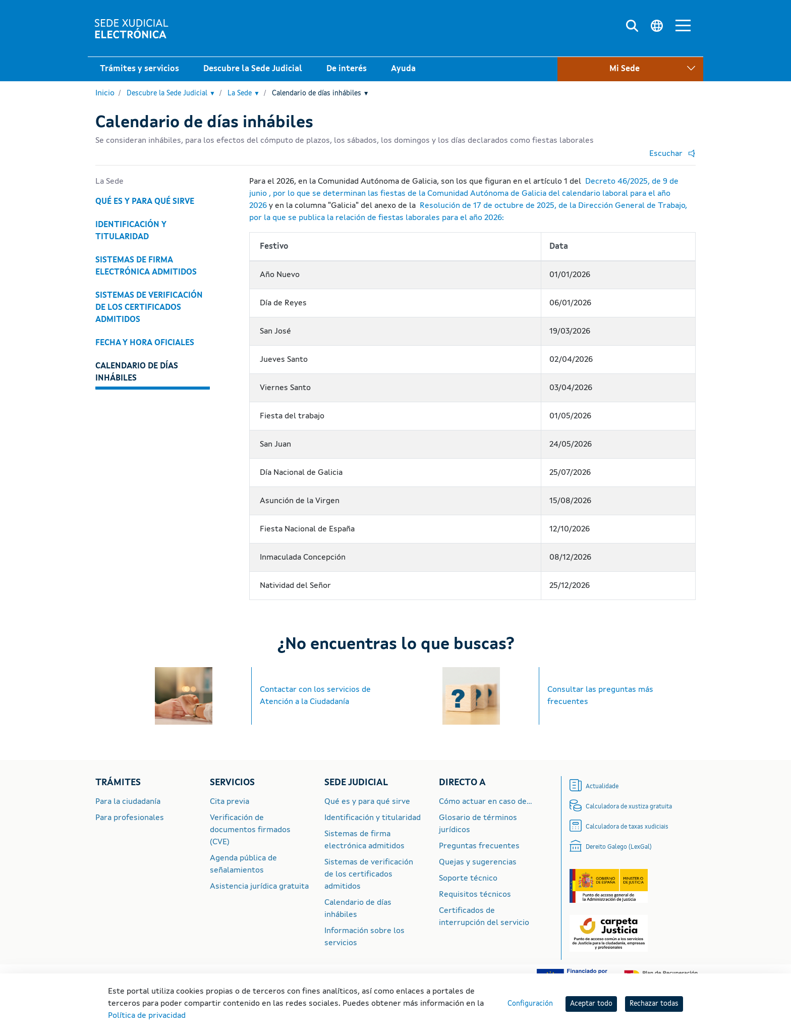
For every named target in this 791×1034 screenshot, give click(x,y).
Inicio (105, 93)
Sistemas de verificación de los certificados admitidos (149, 308)
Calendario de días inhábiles (320, 93)
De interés (346, 69)
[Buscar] (632, 26)
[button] (670, 154)
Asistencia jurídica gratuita (259, 887)
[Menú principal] (683, 27)
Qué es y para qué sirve (144, 202)
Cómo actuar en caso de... (485, 802)
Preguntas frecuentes (479, 846)
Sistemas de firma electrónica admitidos (146, 266)
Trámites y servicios (139, 69)
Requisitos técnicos (475, 895)
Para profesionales (129, 818)
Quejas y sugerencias (478, 862)
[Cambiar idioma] (657, 26)
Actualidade (602, 787)
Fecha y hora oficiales (144, 343)
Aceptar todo (591, 1003)
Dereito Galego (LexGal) (619, 847)
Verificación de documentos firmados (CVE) (250, 830)
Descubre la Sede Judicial (252, 69)
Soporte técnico (468, 879)
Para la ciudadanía (127, 802)
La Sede (244, 93)
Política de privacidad (147, 1016)
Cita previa (229, 802)
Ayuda (403, 69)
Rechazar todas (654, 1003)
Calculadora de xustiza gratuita (629, 807)
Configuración (530, 1003)
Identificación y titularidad (130, 231)
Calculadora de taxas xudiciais (627, 827)
